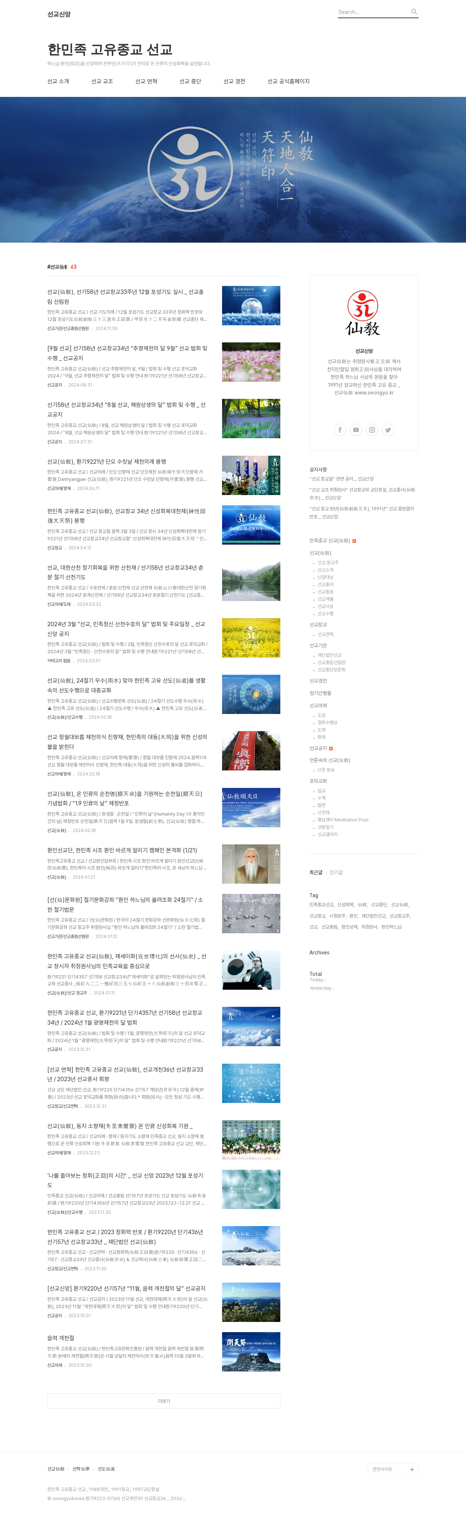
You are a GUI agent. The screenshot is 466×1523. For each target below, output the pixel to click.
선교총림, (330, 927)
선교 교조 (102, 81)
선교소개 (325, 570)
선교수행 (325, 613)
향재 (321, 737)
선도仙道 (106, 1469)
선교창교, (318, 916)
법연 (321, 805)
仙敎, (363, 904)
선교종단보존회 (331, 669)
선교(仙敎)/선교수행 (64, 717)
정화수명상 (327, 722)
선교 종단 (190, 81)
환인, (354, 916)
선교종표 (325, 591)
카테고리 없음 (58, 660)
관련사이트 (382, 1469)
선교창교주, (400, 916)
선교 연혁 (146, 81)
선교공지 (54, 385)
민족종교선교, (322, 904)
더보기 (164, 1401)
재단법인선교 (329, 655)
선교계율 (325, 599)
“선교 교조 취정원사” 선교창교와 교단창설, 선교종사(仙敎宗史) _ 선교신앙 (362, 494)
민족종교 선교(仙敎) (332, 540)
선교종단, (379, 904)
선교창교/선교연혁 (62, 1106)
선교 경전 (234, 81)
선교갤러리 (327, 834)
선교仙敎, (400, 904)
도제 (321, 730)
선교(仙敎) (56, 830)
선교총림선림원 (331, 662)
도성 (321, 715)
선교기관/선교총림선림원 (68, 328)
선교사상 (325, 606)
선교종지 (325, 584)
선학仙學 (81, 1469)
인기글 (336, 872)
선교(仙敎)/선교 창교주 (67, 993)
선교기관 (318, 645)
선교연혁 (325, 634)
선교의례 (54, 1365)
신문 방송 (326, 770)
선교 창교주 (328, 562)
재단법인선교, (374, 916)
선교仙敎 (56, 1469)
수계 (321, 798)
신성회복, (346, 904)
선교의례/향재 (59, 488)
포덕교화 (318, 781)
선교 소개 (58, 81)
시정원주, (338, 916)
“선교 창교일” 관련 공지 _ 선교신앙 (341, 479)
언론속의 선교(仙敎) (329, 760)
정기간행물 (320, 693)
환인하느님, (392, 927)
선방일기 (325, 827)
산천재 (323, 812)
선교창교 (54, 547)
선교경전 (318, 681)
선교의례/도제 (59, 604)
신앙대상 (325, 577)
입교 (321, 790)
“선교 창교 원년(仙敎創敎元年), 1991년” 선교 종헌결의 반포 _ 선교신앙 (361, 512)
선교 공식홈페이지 (289, 81)
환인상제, (350, 927)
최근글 (316, 872)
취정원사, (370, 927)
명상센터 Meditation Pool (342, 820)
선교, (314, 927)
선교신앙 (59, 14)
